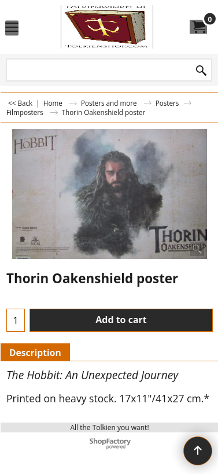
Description (35, 352)
